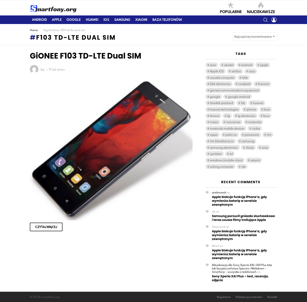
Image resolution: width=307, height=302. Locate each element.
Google (74, 19)
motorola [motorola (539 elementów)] (254, 122)
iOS (106, 19)
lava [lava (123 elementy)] (267, 109)
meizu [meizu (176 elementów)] (214, 122)
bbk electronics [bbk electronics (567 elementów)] (220, 84)
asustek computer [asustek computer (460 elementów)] (222, 78)
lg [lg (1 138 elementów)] (228, 116)
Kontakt (272, 297)
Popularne (231, 8)
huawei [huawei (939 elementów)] (258, 103)
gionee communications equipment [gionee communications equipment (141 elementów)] (234, 90)
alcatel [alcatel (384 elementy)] (228, 65)
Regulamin (224, 297)
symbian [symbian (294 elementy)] (216, 154)
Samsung (122, 19)
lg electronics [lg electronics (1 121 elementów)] (246, 116)
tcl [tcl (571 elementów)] (231, 154)
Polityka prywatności (249, 297)
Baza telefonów (167, 19)
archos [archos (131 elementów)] (236, 71)
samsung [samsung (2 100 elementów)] (248, 141)
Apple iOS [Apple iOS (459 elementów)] (217, 71)
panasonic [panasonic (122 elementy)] (252, 135)
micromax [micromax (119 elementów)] (233, 122)
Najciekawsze (261, 8)
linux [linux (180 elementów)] (266, 116)
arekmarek (219, 192)
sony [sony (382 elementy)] (264, 147)
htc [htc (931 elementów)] (243, 103)
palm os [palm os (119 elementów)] (231, 135)
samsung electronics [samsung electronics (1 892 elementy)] (224, 147)
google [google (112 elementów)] (215, 97)
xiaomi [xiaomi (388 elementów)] (255, 160)
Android (39, 19)
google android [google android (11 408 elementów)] (239, 97)
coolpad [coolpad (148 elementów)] (244, 84)
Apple (57, 19)
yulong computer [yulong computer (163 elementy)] (222, 167)
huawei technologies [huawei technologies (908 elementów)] (224, 109)
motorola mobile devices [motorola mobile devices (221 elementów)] (227, 128)
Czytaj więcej (46, 227)
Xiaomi (141, 19)
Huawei (92, 19)
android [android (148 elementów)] (246, 65)
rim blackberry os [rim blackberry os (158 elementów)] (222, 141)
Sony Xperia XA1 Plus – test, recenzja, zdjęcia (240, 278)
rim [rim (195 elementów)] (269, 135)
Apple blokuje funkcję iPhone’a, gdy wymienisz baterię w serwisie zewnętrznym (239, 201)
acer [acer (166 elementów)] (213, 65)
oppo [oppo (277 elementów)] (214, 135)
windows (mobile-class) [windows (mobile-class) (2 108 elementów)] (226, 160)
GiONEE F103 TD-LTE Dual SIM (85, 55)
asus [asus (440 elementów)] (252, 71)
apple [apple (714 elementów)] (264, 65)
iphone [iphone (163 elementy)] (251, 109)
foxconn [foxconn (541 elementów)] (263, 84)
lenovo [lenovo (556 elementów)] (214, 116)
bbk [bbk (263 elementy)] (245, 78)
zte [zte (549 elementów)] (244, 167)
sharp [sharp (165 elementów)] (250, 147)
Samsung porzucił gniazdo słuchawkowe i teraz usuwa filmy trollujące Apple (243, 218)
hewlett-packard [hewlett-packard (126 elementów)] (221, 103)
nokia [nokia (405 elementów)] (256, 128)
